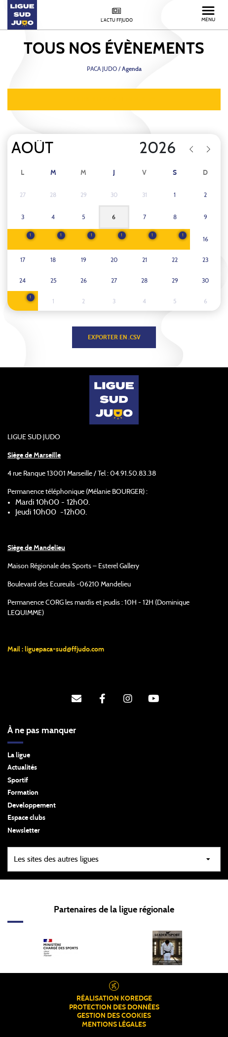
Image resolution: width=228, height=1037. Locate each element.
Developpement (31, 805)
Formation (22, 792)
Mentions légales (114, 1024)
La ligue (18, 755)
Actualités (22, 767)
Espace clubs (26, 817)
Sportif (17, 780)
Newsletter (23, 830)
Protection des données (114, 1007)
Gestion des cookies (114, 1015)
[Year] (140, 148)
